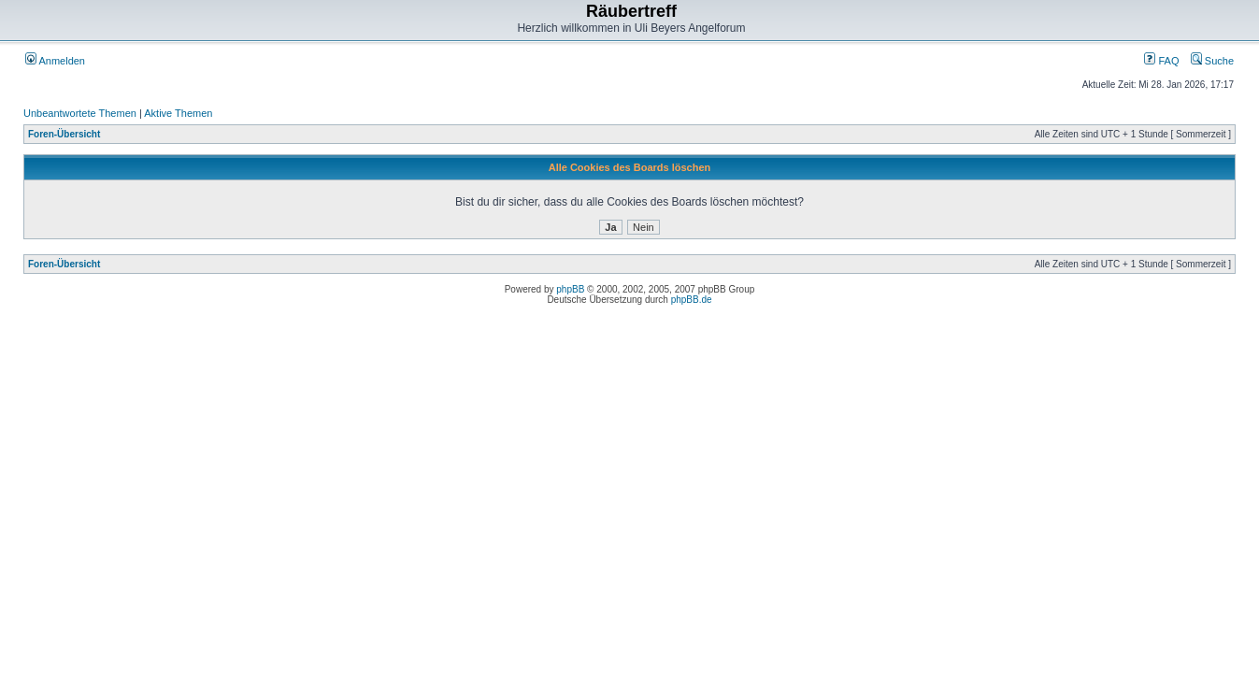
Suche (1212, 60)
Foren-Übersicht (64, 134)
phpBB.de (691, 299)
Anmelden (55, 60)
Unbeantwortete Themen (79, 113)
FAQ (1161, 60)
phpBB (570, 289)
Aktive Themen (178, 113)
